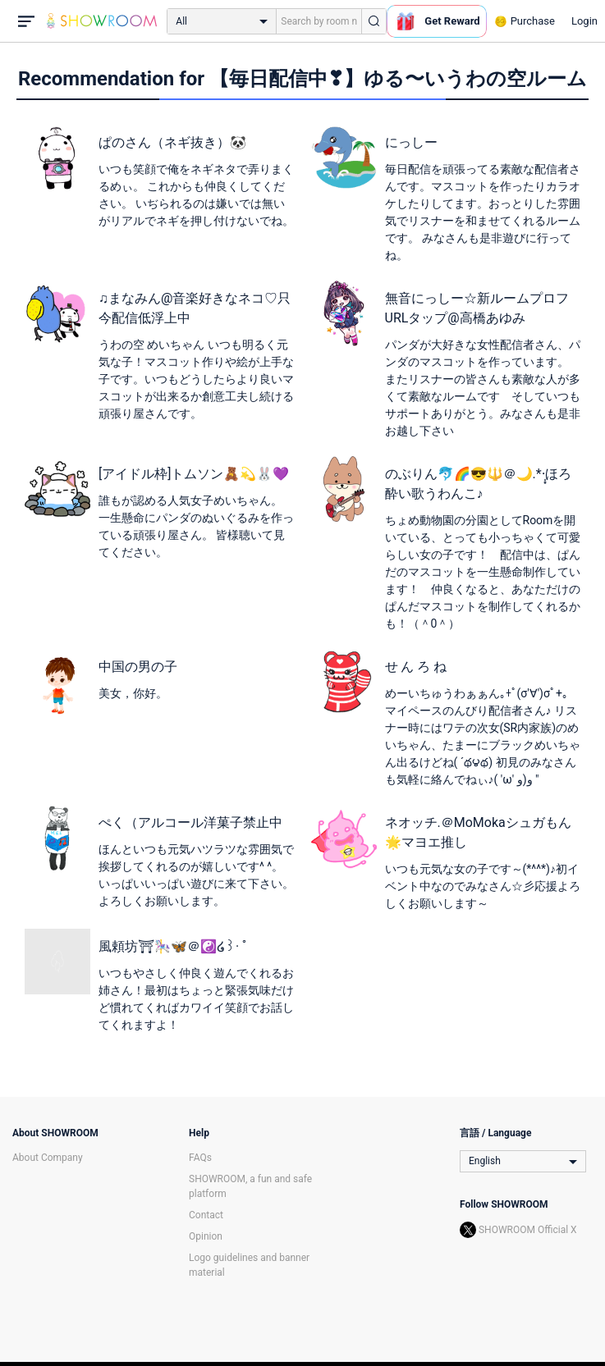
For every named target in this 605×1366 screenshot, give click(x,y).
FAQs (200, 1157)
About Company (47, 1157)
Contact (206, 1215)
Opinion (205, 1236)
